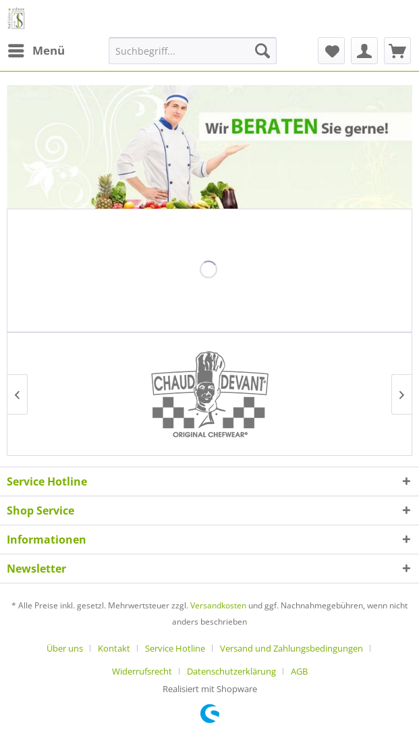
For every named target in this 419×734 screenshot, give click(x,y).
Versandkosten (218, 605)
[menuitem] (36, 50)
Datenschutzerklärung (231, 671)
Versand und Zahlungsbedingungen (291, 648)
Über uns (65, 648)
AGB (299, 671)
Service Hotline (175, 648)
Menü (36, 49)
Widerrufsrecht (142, 671)
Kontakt (114, 648)
